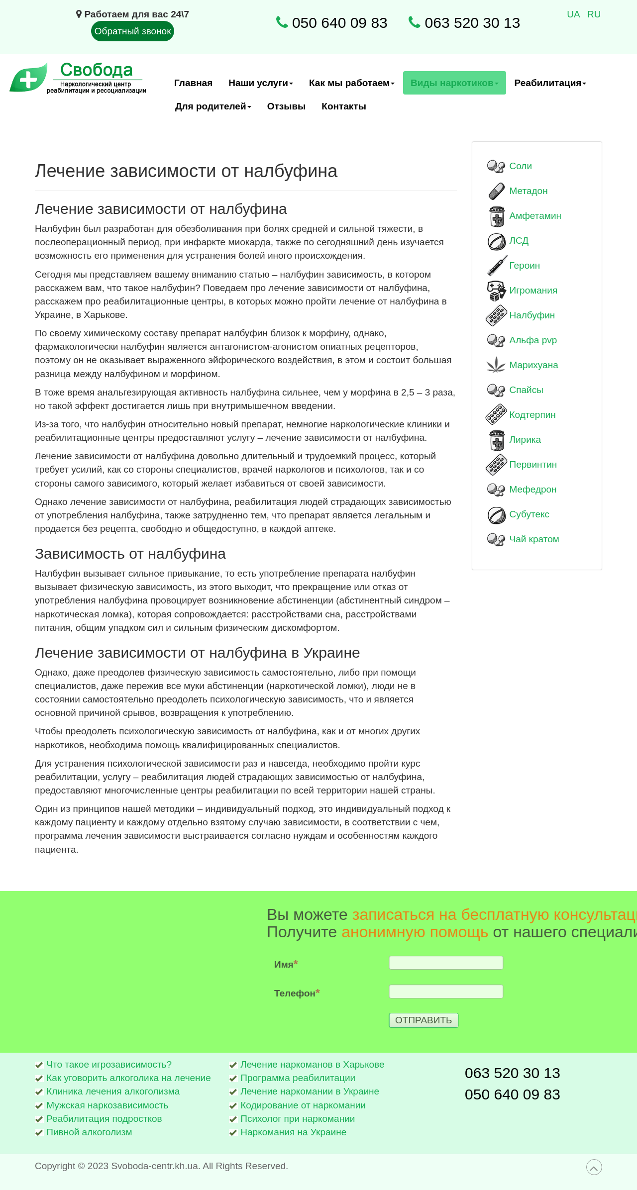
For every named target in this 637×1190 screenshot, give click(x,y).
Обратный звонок (133, 31)
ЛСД (519, 240)
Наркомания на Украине (293, 1132)
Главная (193, 83)
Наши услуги (261, 86)
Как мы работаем (352, 86)
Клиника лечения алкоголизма (113, 1091)
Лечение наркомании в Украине (309, 1091)
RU (594, 14)
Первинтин (533, 464)
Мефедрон (533, 489)
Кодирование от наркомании (303, 1105)
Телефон (453, 992)
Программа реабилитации (297, 1078)
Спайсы (526, 390)
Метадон (529, 191)
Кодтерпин (533, 414)
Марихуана (534, 365)
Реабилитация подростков (104, 1118)
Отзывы (286, 106)
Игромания (534, 290)
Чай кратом (534, 539)
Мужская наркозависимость (107, 1105)
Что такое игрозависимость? (109, 1064)
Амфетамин (536, 215)
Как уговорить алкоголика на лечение (128, 1078)
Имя (442, 963)
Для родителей (213, 109)
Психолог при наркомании (297, 1118)
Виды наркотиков (455, 86)
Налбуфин (532, 315)
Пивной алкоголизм (89, 1132)
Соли (521, 166)
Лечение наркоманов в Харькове (312, 1064)
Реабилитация (551, 86)
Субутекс (529, 514)
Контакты (343, 106)
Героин (525, 265)
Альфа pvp (533, 340)
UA (574, 14)
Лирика (525, 439)
